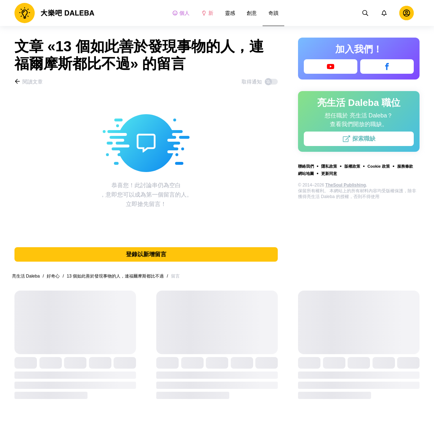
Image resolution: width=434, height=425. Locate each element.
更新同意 (329, 173)
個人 (181, 13)
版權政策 (352, 166)
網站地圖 (306, 173)
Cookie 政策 (378, 166)
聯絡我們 (306, 166)
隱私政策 (329, 166)
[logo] (54, 13)
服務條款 (405, 166)
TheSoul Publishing (346, 185)
